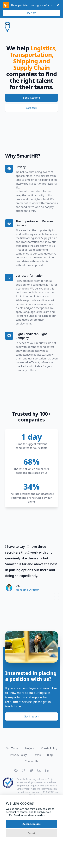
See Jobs (31, 107)
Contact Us (31, 761)
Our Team (12, 748)
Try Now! (31, 12)
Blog (50, 755)
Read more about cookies (29, 815)
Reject (31, 833)
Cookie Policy (49, 748)
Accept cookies (31, 823)
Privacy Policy (18, 755)
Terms (37, 755)
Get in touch (31, 716)
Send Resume (31, 97)
